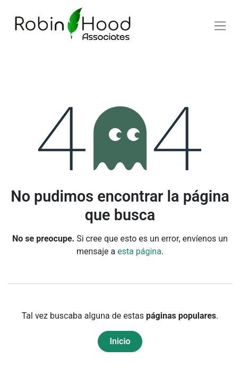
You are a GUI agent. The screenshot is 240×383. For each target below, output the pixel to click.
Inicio (119, 341)
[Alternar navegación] (220, 25)
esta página (139, 251)
